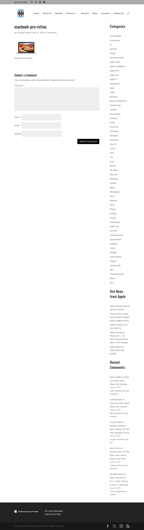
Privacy (113, 218)
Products (70, 13)
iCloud (112, 148)
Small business (116, 235)
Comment (19, 85)
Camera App (115, 105)
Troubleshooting (117, 274)
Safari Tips (114, 226)
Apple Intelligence (117, 66)
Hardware (114, 136)
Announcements (117, 57)
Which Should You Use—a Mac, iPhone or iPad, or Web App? (119, 481)
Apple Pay (114, 75)
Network (113, 200)
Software (114, 244)
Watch (112, 278)
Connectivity (115, 114)
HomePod (114, 140)
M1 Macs (114, 170)
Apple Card (115, 62)
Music (112, 196)
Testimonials (115, 265)
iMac (112, 153)
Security (113, 231)
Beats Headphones (118, 101)
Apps (112, 88)
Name (17, 117)
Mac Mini (114, 174)
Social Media (115, 239)
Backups (113, 97)
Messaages (115, 192)
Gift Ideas (114, 131)
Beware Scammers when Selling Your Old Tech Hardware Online (119, 429)
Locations (105, 13)
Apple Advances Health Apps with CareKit (117, 350)
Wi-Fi (112, 283)
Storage (113, 252)
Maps (112, 187)
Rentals (58, 13)
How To (113, 144)
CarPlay (113, 110)
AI (111, 45)
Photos (113, 209)
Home (36, 13)
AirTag (112, 53)
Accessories (115, 40)
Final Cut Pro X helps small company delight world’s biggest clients (119, 317)
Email (17, 125)
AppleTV (113, 79)
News (112, 205)
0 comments (51, 32)
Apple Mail (114, 71)
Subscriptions (116, 257)
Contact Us (119, 13)
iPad (112, 162)
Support (113, 261)
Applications (115, 84)
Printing (113, 213)
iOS (111, 157)
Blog (95, 13)
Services (85, 13)
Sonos (112, 248)
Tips (111, 270)
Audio (112, 92)
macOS (113, 183)
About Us (47, 13)
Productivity (115, 222)
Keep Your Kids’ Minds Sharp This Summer (119, 380)
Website (17, 134)
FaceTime (114, 127)
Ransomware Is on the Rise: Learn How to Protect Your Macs (120, 455)
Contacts (114, 118)
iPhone (113, 166)
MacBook (114, 179)
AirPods (113, 49)
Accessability (115, 36)
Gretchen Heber (24, 32)
